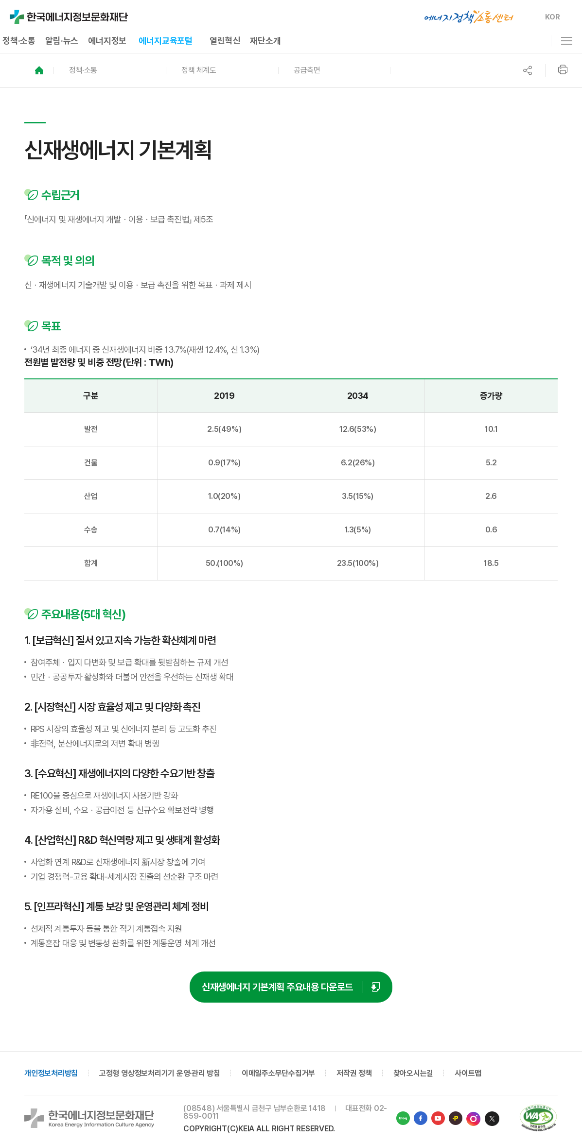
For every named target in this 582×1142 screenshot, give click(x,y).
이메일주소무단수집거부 (278, 1073)
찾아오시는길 (413, 1073)
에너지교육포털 (166, 40)
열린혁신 (225, 40)
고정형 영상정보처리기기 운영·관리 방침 (159, 1073)
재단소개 (265, 40)
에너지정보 (107, 40)
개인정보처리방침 (51, 1073)
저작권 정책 (354, 1073)
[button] (109, 70)
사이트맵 (468, 1073)
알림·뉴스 (61, 40)
